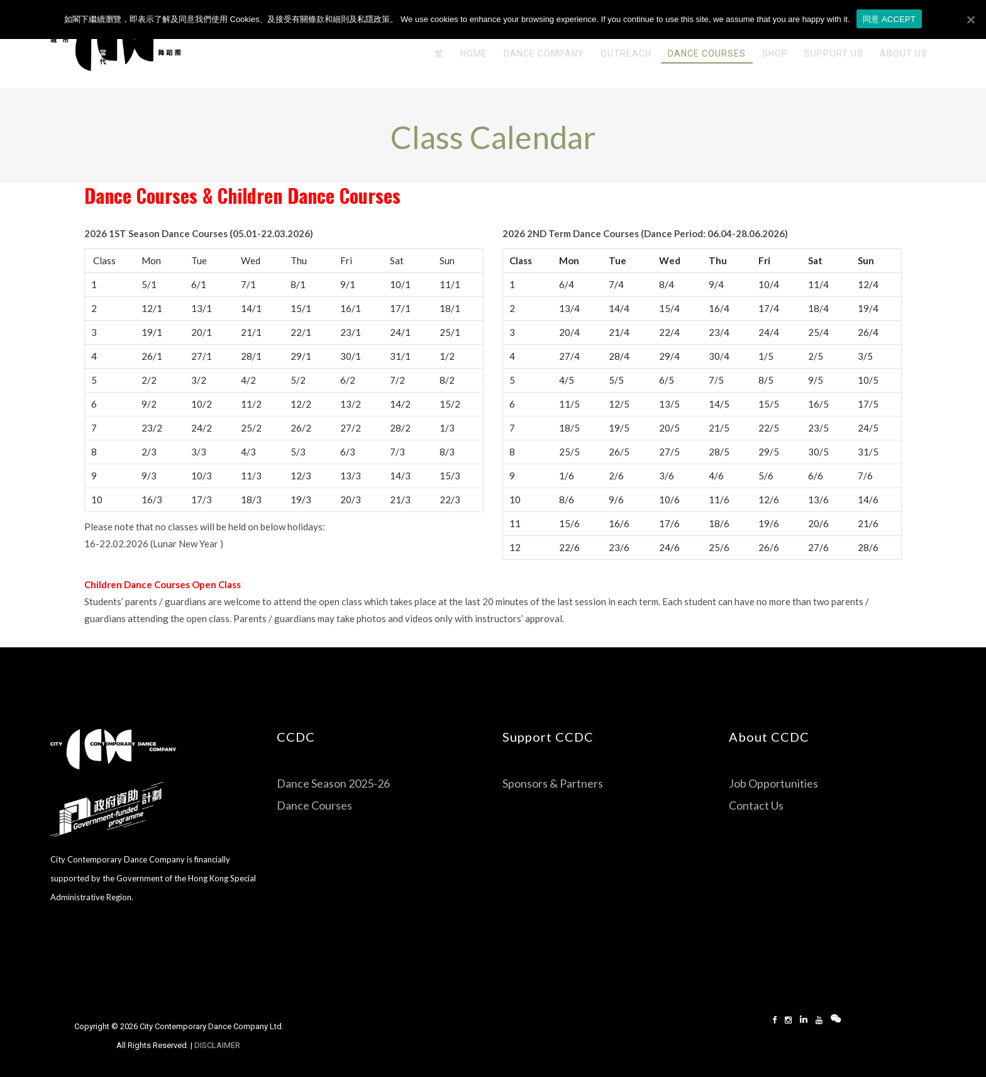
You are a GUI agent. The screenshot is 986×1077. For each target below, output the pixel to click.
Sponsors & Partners (552, 783)
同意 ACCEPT (889, 19)
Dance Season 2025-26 (333, 783)
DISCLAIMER (218, 1045)
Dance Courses (140, 195)
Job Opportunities (773, 783)
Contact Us (756, 805)
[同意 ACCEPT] (970, 19)
